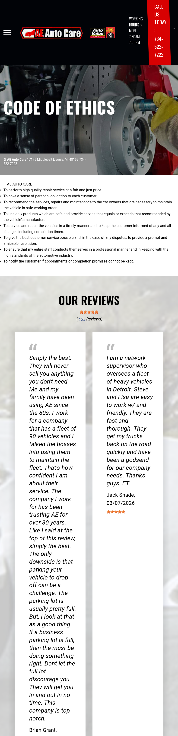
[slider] (89, 312)
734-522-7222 (158, 46)
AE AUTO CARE (19, 184)
